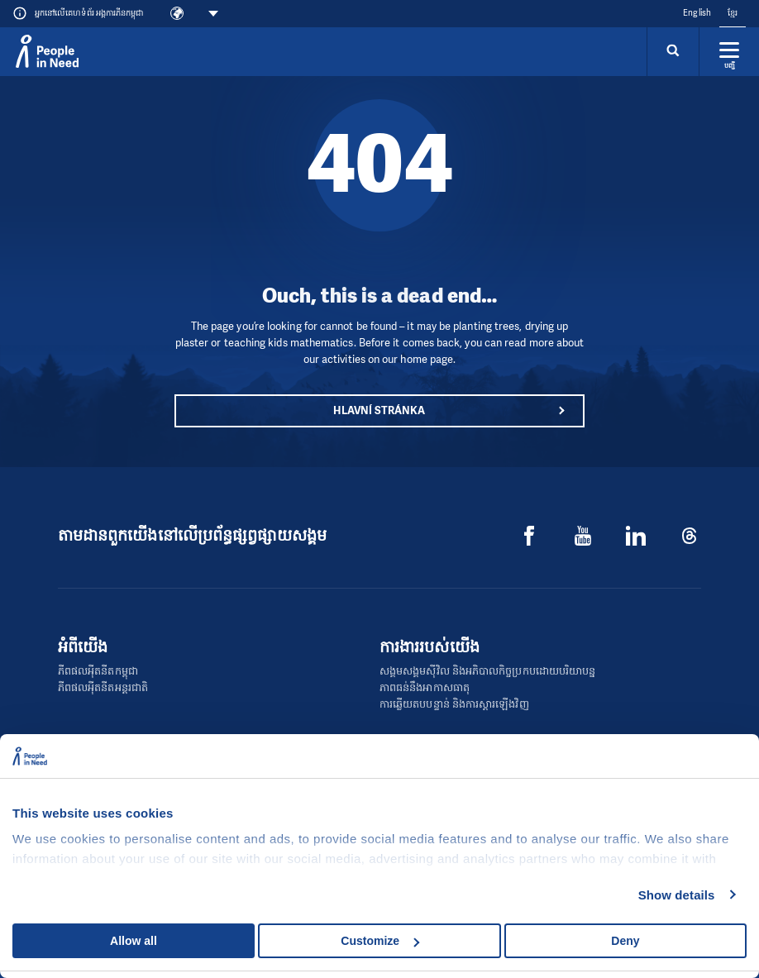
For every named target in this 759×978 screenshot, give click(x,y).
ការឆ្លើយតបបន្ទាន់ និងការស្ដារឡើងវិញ (454, 704)
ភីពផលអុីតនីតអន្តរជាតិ (103, 687)
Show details (676, 895)
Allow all (133, 940)
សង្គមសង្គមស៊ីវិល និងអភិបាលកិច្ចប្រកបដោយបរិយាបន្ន (487, 671)
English (697, 12)
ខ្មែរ (733, 12)
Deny (625, 940)
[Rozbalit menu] (729, 51)
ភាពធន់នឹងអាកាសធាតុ (425, 687)
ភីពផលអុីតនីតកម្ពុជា (98, 671)
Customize (380, 940)
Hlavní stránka (379, 410)
